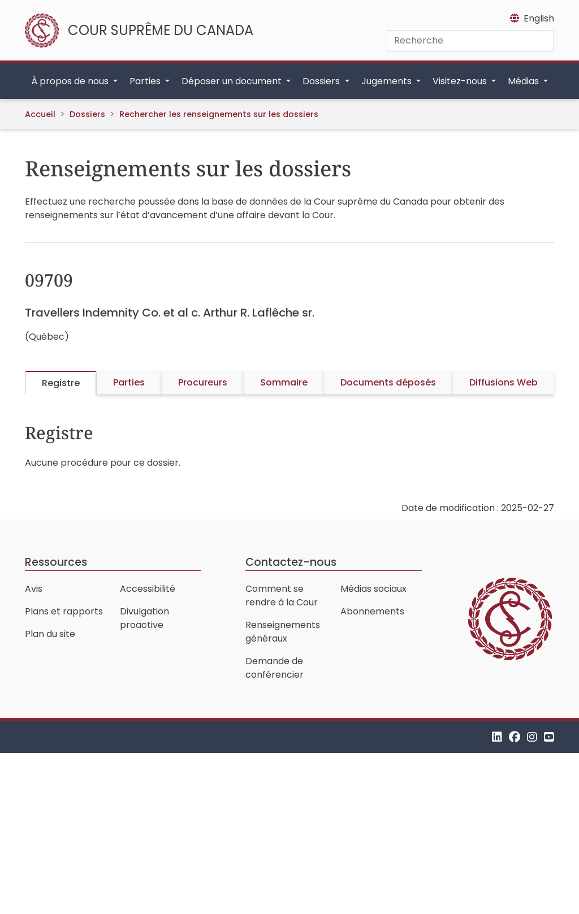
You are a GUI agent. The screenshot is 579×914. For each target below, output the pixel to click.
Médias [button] (524, 81)
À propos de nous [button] (71, 81)
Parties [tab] (129, 382)
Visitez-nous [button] (461, 81)
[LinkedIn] (497, 736)
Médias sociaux (373, 588)
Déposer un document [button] (233, 81)
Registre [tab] (61, 382)
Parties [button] (146, 81)
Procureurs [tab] (202, 382)
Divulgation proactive (144, 618)
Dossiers (87, 114)
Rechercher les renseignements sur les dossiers (218, 114)
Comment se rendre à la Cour (281, 595)
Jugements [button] (387, 81)
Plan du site (50, 633)
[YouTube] (549, 736)
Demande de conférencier (274, 668)
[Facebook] (514, 736)
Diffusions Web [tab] (503, 382)
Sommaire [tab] (284, 382)
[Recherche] (470, 40)
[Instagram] (532, 736)
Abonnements (372, 611)
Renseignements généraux (282, 631)
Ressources (56, 562)
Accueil (40, 114)
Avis (33, 588)
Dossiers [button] (322, 81)
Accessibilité (147, 588)
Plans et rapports (64, 611)
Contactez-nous (290, 562)
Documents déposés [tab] (388, 382)
